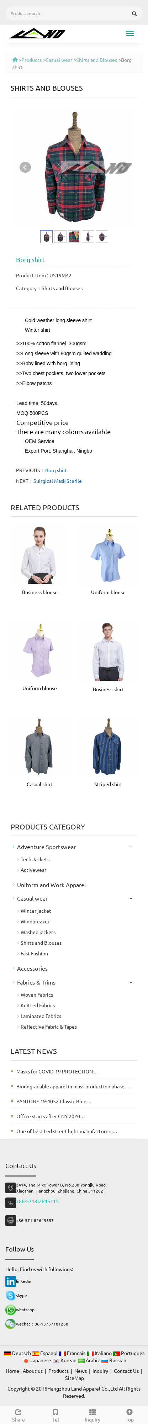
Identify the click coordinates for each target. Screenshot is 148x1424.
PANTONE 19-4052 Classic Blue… (53, 1101)
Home (12, 1370)
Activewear (33, 869)
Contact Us (126, 1370)
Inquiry (92, 1415)
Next (122, 167)
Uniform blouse (108, 592)
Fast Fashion (34, 953)
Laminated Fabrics (41, 1016)
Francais (72, 1353)
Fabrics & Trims (36, 982)
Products (31, 60)
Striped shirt (108, 784)
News (80, 1370)
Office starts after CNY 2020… (50, 1116)
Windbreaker (35, 921)
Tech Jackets (35, 859)
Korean (65, 1360)
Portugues (128, 1353)
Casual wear (59, 60)
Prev (25, 167)
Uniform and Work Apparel (51, 884)
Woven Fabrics (37, 994)
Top (129, 1415)
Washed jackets (38, 932)
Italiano (99, 1353)
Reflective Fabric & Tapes (49, 1026)
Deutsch (18, 1353)
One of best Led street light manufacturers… (66, 1131)
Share (18, 1415)
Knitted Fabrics (38, 1005)
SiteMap (74, 1378)
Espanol (45, 1353)
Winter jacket (36, 910)
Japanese (37, 1360)
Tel (55, 1415)
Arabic (89, 1360)
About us (33, 1370)
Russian (113, 1360)
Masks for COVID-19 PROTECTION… (57, 1071)
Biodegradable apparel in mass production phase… (73, 1086)
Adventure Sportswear (46, 846)
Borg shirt (56, 470)
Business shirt (108, 689)
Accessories (32, 968)
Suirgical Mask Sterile (57, 481)
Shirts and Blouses (96, 60)
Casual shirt (40, 784)
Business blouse (40, 592)
